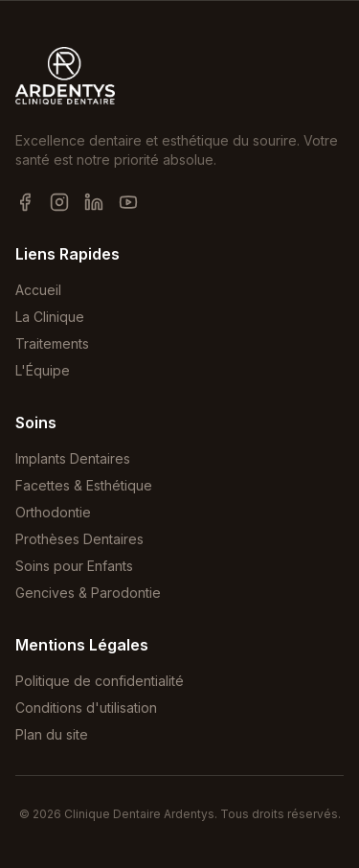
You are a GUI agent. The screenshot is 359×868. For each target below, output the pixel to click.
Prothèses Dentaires (79, 539)
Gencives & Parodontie (88, 592)
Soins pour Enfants (74, 566)
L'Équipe (42, 370)
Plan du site (51, 734)
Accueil (38, 290)
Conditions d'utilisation (86, 707)
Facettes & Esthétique (83, 485)
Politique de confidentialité (99, 681)
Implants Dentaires (72, 458)
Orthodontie (53, 512)
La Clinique (49, 316)
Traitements (52, 343)
